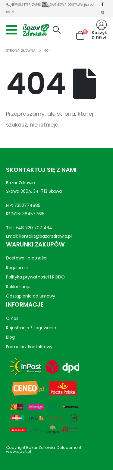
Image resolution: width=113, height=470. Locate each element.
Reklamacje (18, 286)
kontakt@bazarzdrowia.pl (45, 236)
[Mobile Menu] (13, 30)
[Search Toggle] (56, 30)
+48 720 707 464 (33, 228)
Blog (10, 337)
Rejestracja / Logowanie (31, 328)
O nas (12, 318)
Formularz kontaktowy (29, 346)
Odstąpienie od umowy (30, 296)
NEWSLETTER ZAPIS (23, 4)
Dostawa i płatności (26, 258)
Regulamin (17, 268)
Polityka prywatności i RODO (35, 277)
